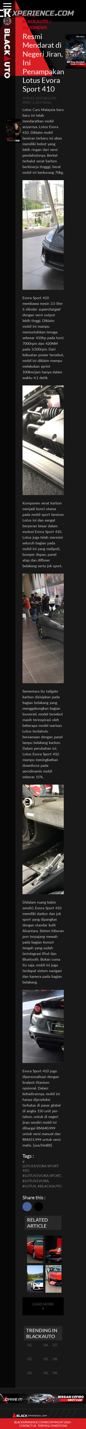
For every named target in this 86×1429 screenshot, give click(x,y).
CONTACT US (27, 1425)
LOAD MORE (43, 1306)
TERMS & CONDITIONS (52, 1425)
